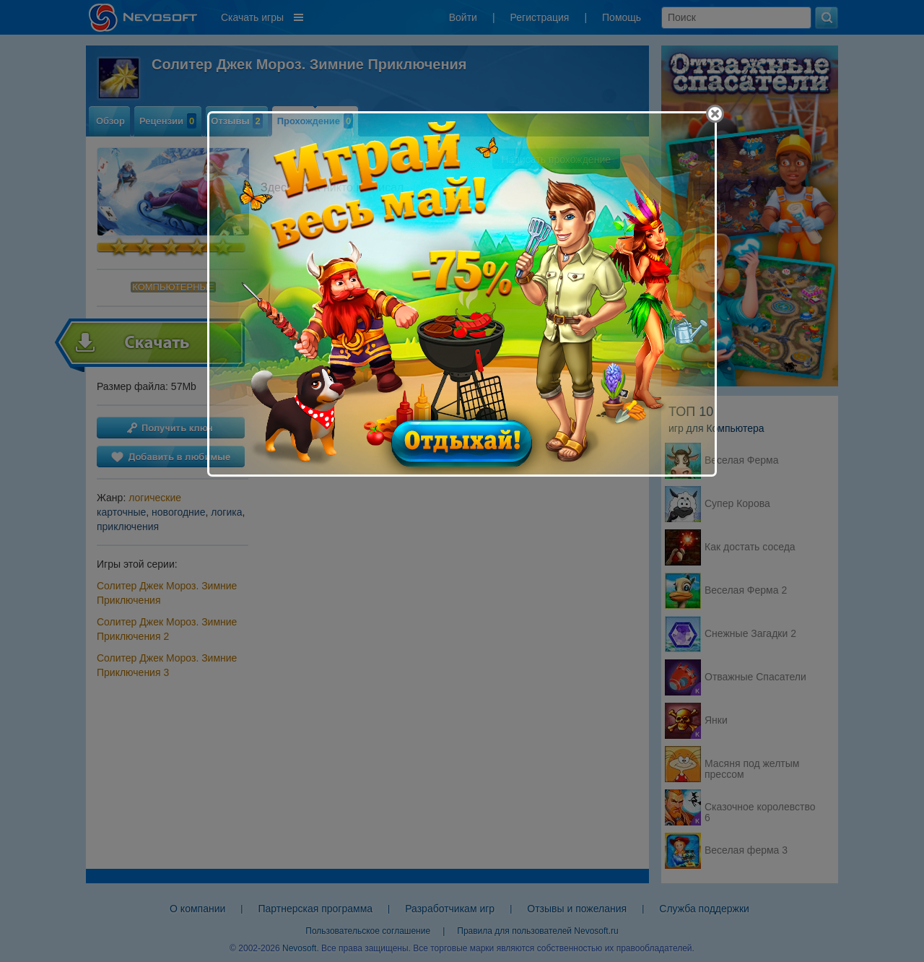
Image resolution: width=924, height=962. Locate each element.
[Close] (715, 114)
